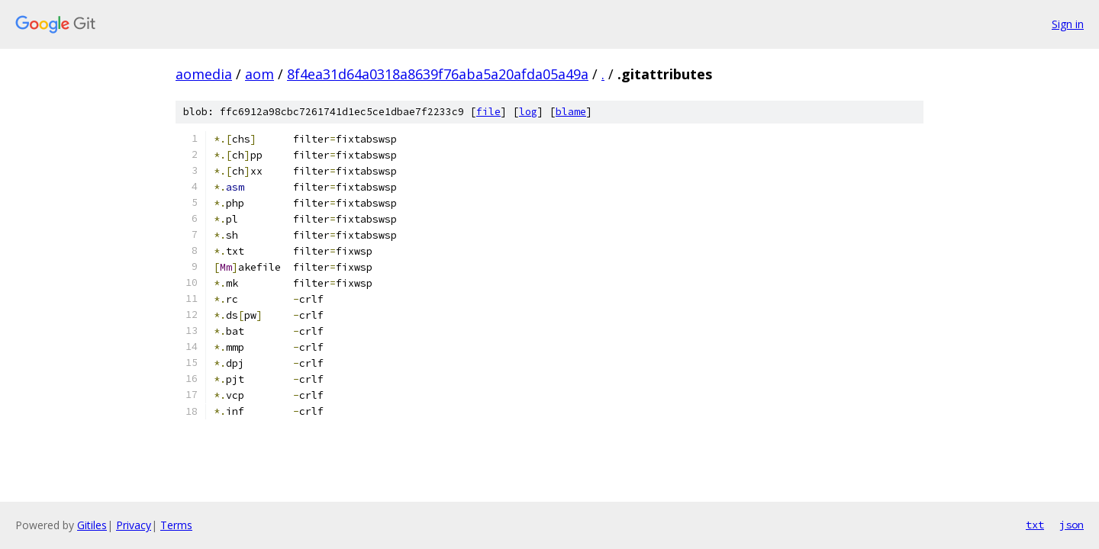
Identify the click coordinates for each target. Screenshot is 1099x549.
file (488, 111)
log (528, 111)
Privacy (133, 525)
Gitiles (92, 525)
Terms (176, 525)
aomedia (204, 74)
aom (259, 74)
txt (1035, 524)
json (1071, 524)
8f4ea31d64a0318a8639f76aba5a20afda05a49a (437, 74)
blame (571, 111)
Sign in (1068, 24)
